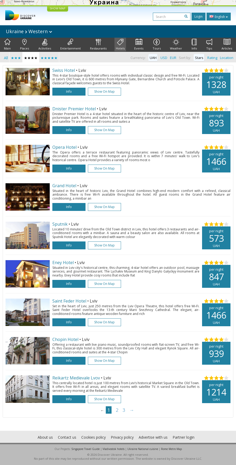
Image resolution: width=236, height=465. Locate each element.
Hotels (120, 44)
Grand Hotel (64, 186)
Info (194, 44)
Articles (227, 44)
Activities (44, 44)
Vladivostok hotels (113, 449)
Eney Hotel (63, 262)
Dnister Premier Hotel (74, 109)
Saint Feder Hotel (69, 301)
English (218, 16)
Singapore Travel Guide (85, 449)
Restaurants (98, 44)
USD (163, 57)
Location (226, 57)
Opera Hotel (64, 147)
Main (7, 44)
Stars (199, 57)
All (6, 57)
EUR (173, 57)
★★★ (16, 57)
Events (138, 44)
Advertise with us (153, 437)
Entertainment (70, 44)
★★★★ (31, 57)
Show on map (104, 91)
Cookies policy (93, 437)
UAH (153, 57)
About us (45, 437)
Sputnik (60, 224)
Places (24, 44)
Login (198, 16)
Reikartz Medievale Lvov (76, 378)
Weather (176, 44)
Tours (157, 44)
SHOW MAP (58, 8)
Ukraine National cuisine (142, 449)
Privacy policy (122, 437)
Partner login (183, 437)
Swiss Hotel (63, 70)
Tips (209, 44)
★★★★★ (49, 57)
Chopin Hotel (65, 339)
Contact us (67, 437)
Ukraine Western (29, 31)
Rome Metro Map (171, 449)
